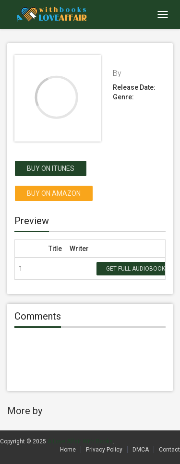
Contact (169, 449)
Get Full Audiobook (135, 268)
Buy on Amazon (54, 193)
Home (68, 449)
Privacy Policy (104, 449)
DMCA (140, 449)
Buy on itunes (50, 168)
